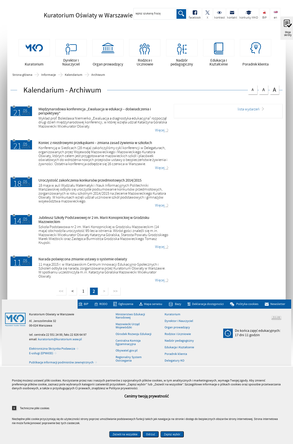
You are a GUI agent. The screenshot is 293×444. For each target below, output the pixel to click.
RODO (103, 305)
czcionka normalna (252, 89)
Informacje (48, 75)
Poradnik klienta (176, 355)
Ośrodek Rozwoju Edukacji (133, 335)
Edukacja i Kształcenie (179, 348)
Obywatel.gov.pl (127, 351)
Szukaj (181, 14)
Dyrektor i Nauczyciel (179, 322)
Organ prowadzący (177, 328)
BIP (86, 305)
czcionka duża (274, 90)
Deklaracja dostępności (208, 305)
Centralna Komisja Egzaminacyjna (128, 343)
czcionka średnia (263, 90)
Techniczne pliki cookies (34, 408)
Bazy (178, 305)
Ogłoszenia (125, 305)
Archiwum (98, 75)
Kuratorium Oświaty (80, 15)
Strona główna (22, 75)
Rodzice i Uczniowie (178, 335)
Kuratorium (172, 315)
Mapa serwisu (153, 305)
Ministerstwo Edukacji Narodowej (130, 317)
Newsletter (277, 305)
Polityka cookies (247, 305)
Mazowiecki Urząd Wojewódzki (128, 327)
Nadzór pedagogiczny (179, 341)
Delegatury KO (174, 361)
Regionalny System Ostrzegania (129, 360)
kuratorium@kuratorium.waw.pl (60, 340)
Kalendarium (73, 75)
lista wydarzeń (249, 110)
